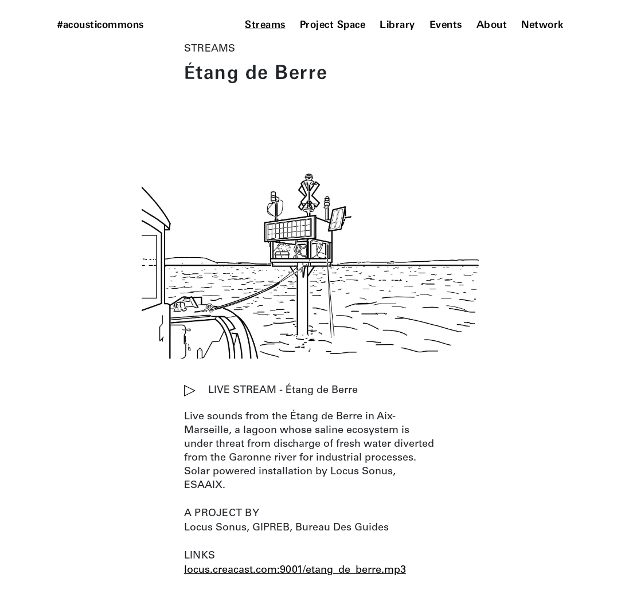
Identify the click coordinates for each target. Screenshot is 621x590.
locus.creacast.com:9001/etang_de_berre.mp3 (295, 570)
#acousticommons (100, 25)
